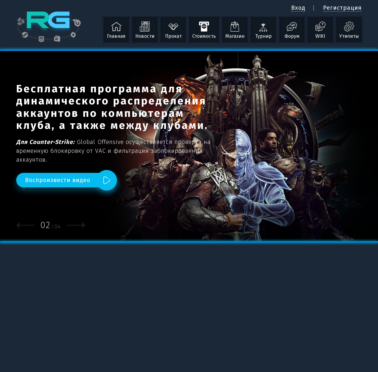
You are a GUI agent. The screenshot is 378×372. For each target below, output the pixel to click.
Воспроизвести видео (57, 179)
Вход (298, 7)
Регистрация (342, 7)
